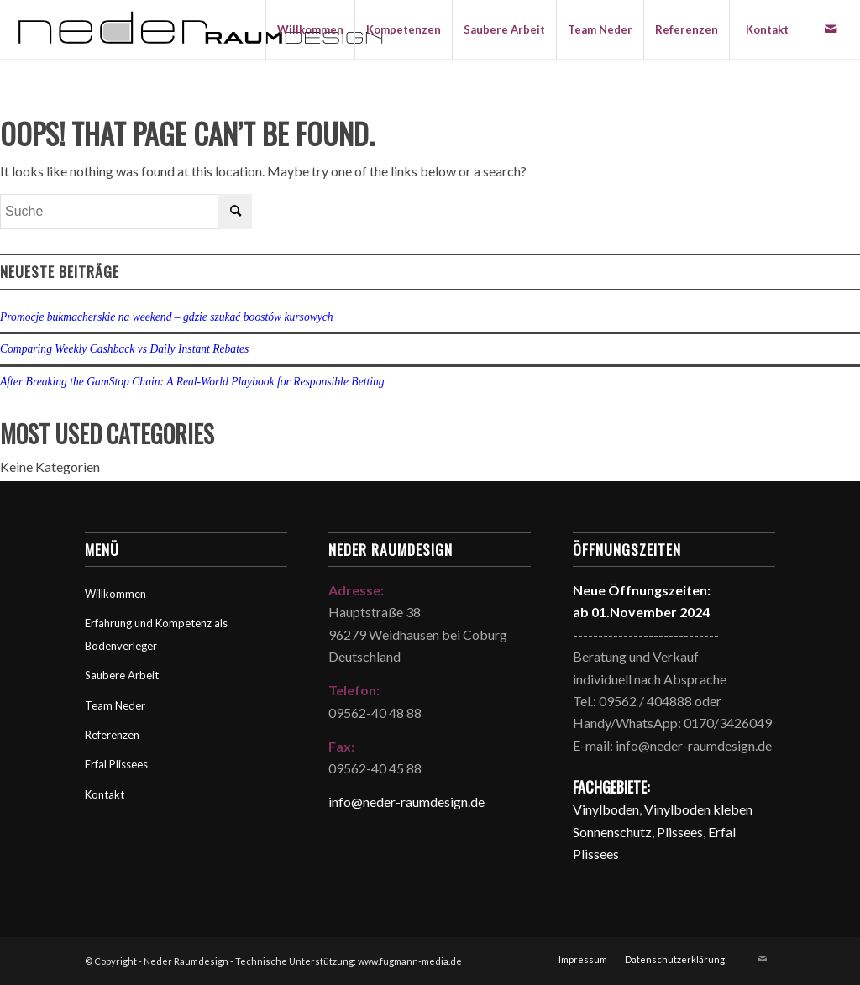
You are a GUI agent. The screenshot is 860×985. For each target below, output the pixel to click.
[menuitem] (309, 29)
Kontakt (104, 794)
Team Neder (115, 705)
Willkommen (115, 593)
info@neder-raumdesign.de (406, 801)
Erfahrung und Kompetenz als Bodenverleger (156, 634)
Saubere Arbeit (122, 675)
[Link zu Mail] (830, 28)
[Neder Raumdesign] (200, 29)
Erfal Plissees (116, 764)
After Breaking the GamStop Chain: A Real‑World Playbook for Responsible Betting (192, 381)
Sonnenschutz (612, 832)
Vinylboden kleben (698, 809)
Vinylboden (606, 809)
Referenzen (112, 734)
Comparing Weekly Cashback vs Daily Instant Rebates (124, 349)
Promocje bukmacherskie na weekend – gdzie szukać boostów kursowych (166, 317)
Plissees (680, 832)
